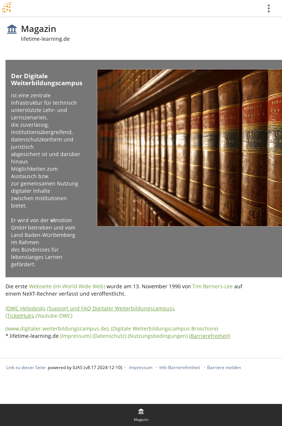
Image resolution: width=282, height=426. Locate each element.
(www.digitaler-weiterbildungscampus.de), (58, 328)
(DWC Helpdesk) (25, 308)
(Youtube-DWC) (54, 315)
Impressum (140, 367)
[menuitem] (271, 8)
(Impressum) (75, 335)
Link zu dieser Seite (26, 367)
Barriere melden (224, 367)
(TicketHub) (19, 315)
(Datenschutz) (109, 335)
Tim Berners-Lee (212, 286)
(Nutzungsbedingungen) (158, 335)
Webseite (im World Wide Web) (67, 286)
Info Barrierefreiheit (179, 367)
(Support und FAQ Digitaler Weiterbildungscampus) (110, 308)
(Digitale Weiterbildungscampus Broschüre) (164, 328)
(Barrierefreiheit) (209, 335)
